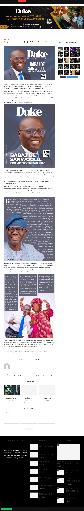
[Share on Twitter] (32, 359)
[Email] (78, 3)
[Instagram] (73, 3)
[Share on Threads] (35, 359)
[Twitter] (71, 3)
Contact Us (71, 33)
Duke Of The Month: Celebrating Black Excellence (38, 1)
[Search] (83, 33)
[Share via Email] (38, 359)
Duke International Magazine (44, 509)
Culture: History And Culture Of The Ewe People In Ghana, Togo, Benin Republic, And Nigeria (68, 463)
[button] (27, 1)
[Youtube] (76, 3)
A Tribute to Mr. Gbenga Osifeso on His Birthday (45, 478)
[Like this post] (29, 359)
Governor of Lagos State (9, 354)
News (24, 33)
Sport (53, 33)
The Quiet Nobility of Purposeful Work (44, 462)
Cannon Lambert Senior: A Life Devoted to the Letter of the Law (46, 454)
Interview (30, 33)
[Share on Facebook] (31, 359)
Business (48, 33)
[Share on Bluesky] (36, 359)
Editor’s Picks (16, 33)
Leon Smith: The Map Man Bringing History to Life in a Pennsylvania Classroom (46, 495)
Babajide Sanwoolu (8, 351)
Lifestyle (59, 33)
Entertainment (39, 33)
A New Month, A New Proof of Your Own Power (46, 470)
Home (2, 33)
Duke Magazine (11, 44)
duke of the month (43, 351)
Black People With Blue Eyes (73, 470)
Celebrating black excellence (30, 351)
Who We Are (8, 33)
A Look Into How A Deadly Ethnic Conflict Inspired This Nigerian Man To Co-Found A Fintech (73, 481)
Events (65, 33)
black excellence (18, 351)
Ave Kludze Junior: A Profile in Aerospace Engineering (46, 486)
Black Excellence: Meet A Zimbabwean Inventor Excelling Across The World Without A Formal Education (73, 491)
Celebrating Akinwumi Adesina (71, 499)
